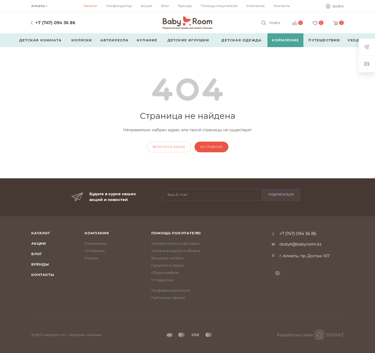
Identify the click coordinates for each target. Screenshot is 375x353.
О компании (96, 243)
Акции (38, 243)
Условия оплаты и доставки (175, 243)
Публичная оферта (168, 297)
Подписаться (281, 194)
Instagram (277, 273)
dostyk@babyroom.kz (300, 244)
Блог (36, 254)
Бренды (40, 264)
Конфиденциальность (170, 290)
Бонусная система (167, 258)
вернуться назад (169, 147)
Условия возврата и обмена (175, 251)
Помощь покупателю (176, 233)
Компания (97, 233)
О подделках (162, 280)
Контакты (42, 275)
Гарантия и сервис (167, 265)
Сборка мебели (165, 272)
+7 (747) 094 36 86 (55, 22)
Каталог (40, 233)
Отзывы (91, 258)
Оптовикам (95, 251)
